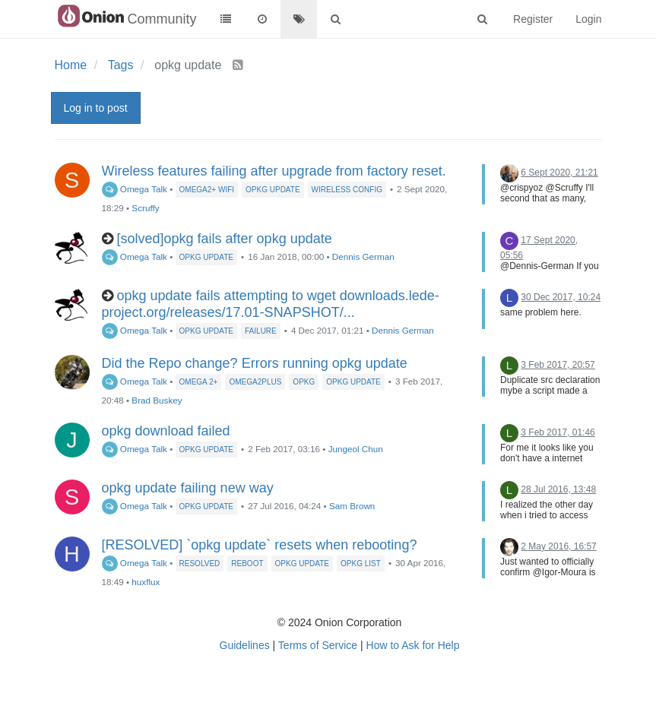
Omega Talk (134, 189)
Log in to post (96, 108)
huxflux (146, 582)
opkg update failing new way (188, 487)
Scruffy (145, 208)
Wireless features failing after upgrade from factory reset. (274, 171)
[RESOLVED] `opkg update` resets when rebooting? (259, 544)
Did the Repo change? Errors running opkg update (254, 363)
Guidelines (245, 645)
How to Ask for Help (413, 645)
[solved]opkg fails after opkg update (224, 238)
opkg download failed (166, 430)
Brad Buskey (157, 400)
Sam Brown (352, 506)
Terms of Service (317, 645)
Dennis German (363, 256)
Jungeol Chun (355, 449)
